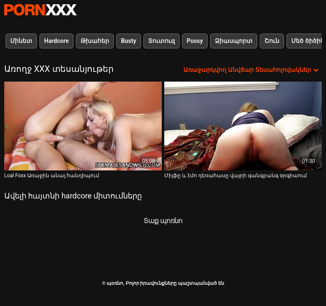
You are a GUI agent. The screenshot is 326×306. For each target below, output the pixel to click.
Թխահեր (95, 40)
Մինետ (21, 40)
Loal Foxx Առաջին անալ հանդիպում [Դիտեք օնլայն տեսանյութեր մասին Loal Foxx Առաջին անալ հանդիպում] (51, 175)
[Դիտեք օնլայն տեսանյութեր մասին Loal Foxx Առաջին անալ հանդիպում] (83, 126)
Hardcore (56, 40)
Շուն (271, 40)
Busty (128, 40)
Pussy (195, 40)
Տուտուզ (161, 40)
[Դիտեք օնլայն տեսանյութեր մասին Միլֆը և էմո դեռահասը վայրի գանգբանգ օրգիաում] (243, 126)
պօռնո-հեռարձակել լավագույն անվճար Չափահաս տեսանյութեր (40, 10)
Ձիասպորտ (234, 40)
